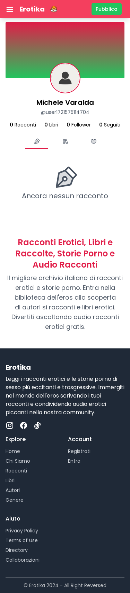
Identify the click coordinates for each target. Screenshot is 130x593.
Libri (10, 480)
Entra (74, 460)
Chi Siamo (18, 460)
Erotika (32, 9)
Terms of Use (22, 540)
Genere (15, 499)
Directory (17, 550)
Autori (13, 490)
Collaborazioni (23, 559)
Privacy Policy (22, 530)
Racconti (16, 470)
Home (13, 451)
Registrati (79, 451)
